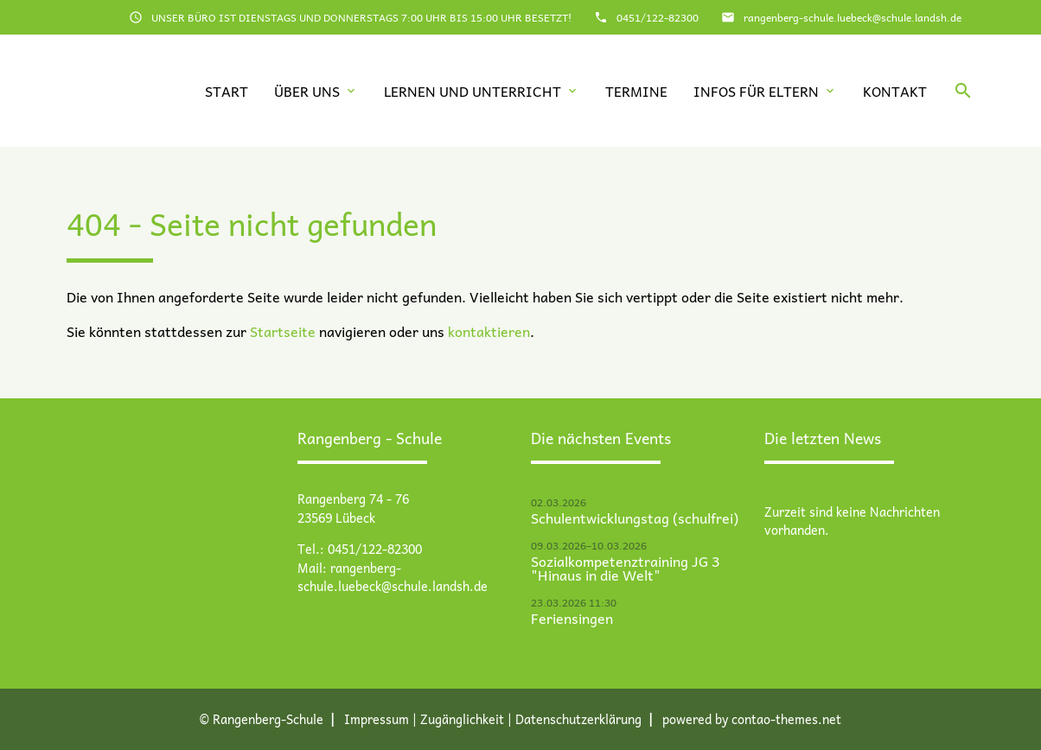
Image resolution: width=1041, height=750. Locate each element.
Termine (636, 90)
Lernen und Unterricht (472, 90)
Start (226, 90)
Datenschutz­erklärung (578, 719)
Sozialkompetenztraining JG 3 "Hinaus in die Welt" (625, 568)
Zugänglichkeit (462, 719)
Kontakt (895, 90)
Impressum (376, 719)
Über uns (307, 90)
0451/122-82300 (657, 17)
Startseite (283, 331)
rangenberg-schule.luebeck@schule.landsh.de (852, 17)
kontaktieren (489, 331)
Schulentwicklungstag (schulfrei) (634, 517)
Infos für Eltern (756, 90)
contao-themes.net (786, 719)
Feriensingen (572, 618)
